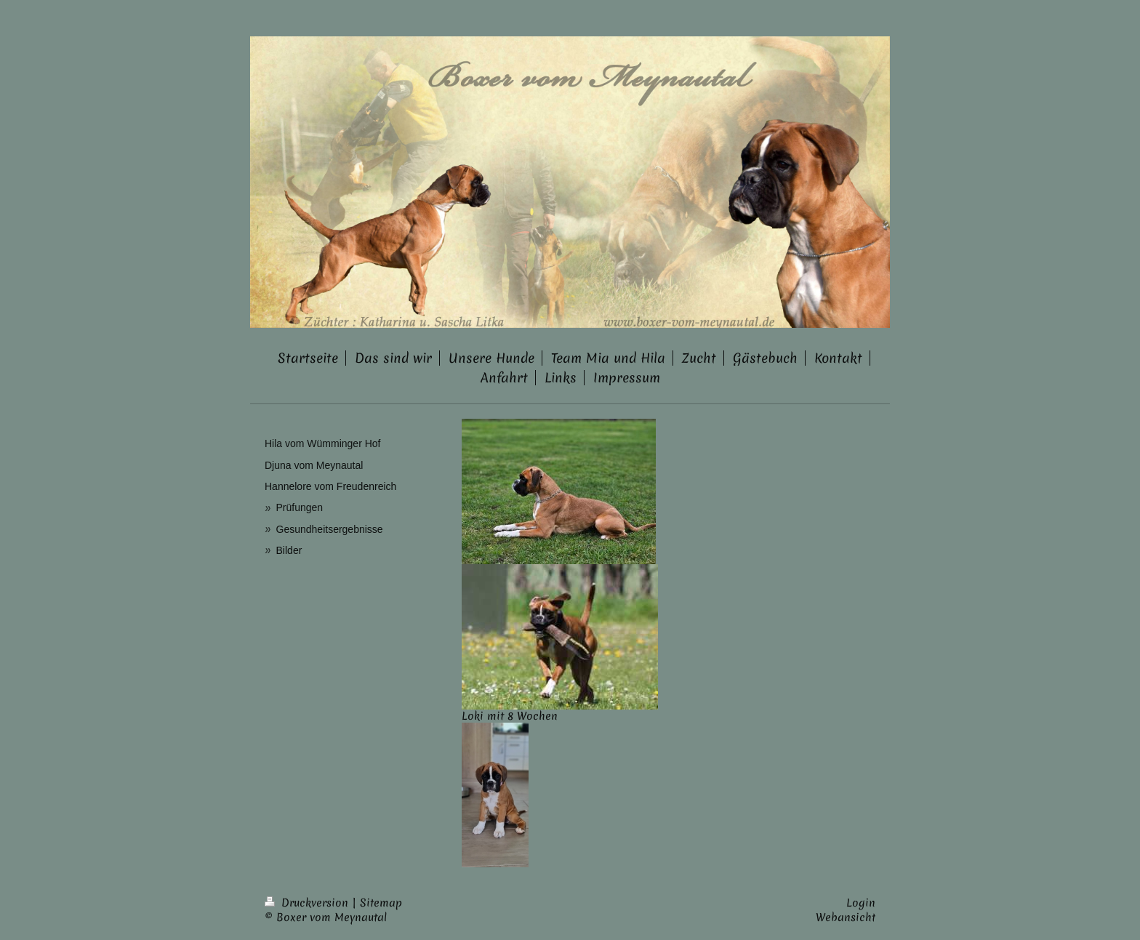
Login (860, 903)
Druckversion (308, 903)
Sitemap (381, 903)
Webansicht (845, 917)
